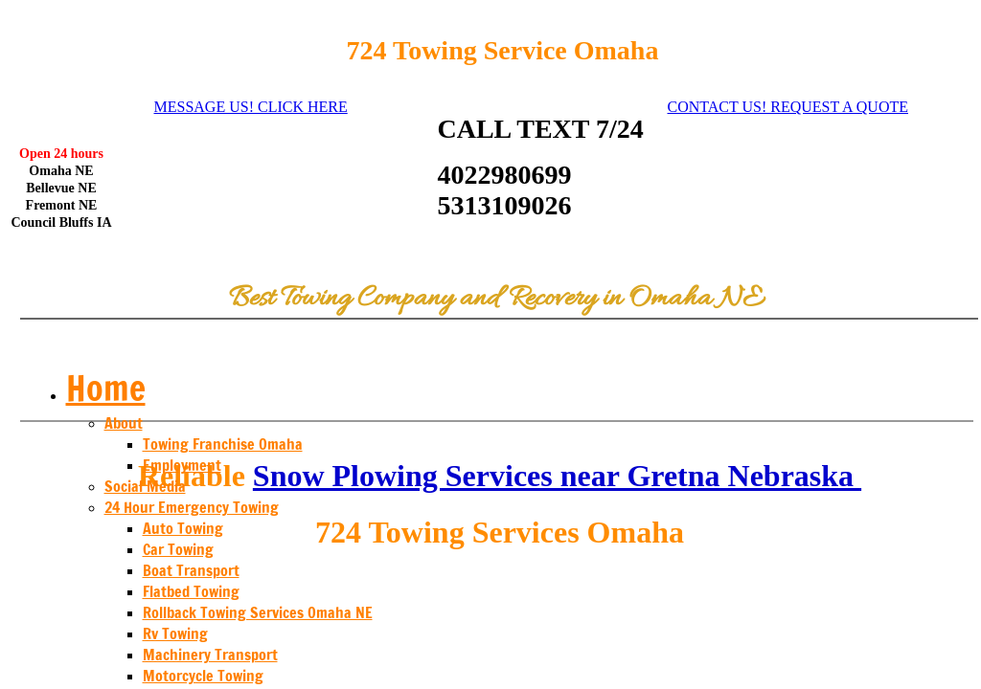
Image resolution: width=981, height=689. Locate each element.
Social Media (145, 486)
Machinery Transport (210, 654)
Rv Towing (175, 633)
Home (106, 388)
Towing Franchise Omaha (223, 444)
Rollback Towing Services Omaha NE (258, 612)
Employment (182, 465)
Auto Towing (183, 528)
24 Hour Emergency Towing (191, 507)
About (123, 422)
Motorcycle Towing (203, 675)
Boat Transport (191, 570)
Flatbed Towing (191, 591)
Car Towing (178, 549)
